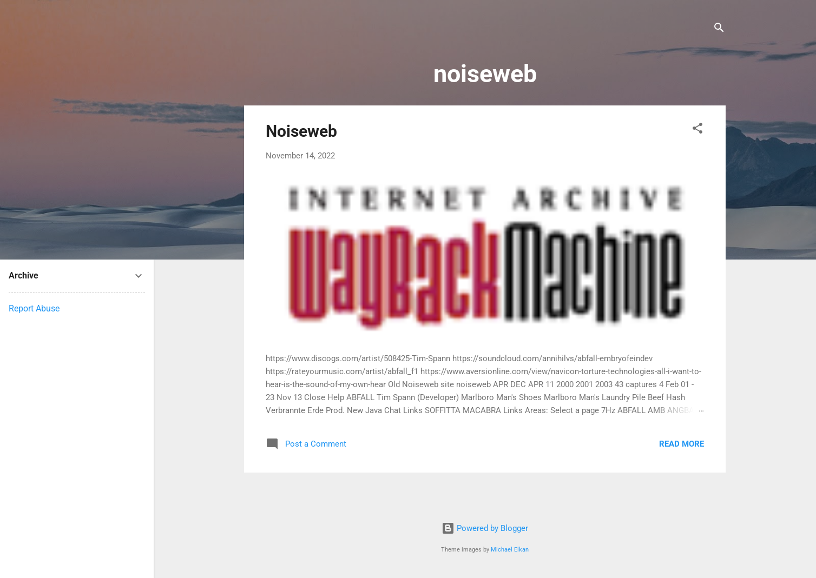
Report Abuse (34, 308)
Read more (681, 444)
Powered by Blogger (485, 528)
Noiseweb (301, 131)
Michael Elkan (510, 549)
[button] (697, 130)
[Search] (719, 29)
